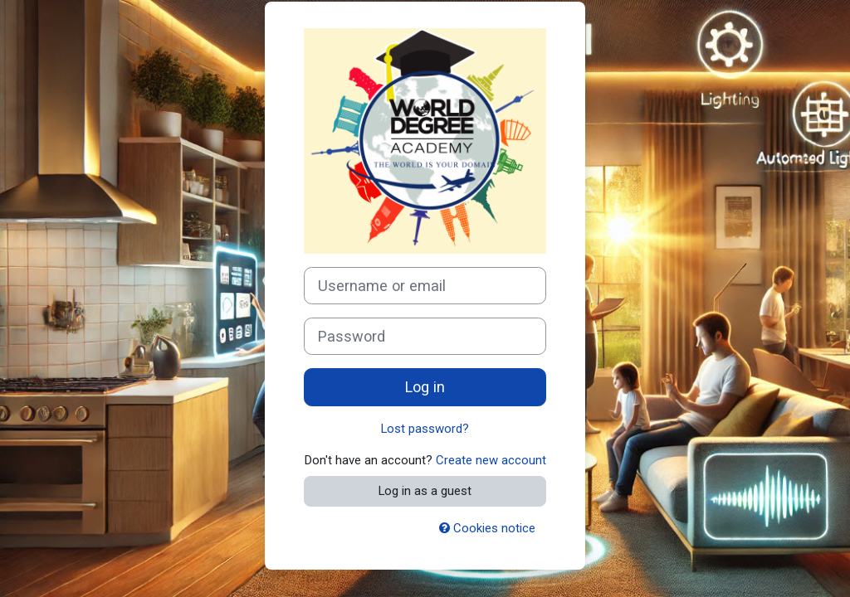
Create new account (491, 460)
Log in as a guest (425, 490)
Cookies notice (487, 528)
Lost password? (425, 428)
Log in (425, 387)
